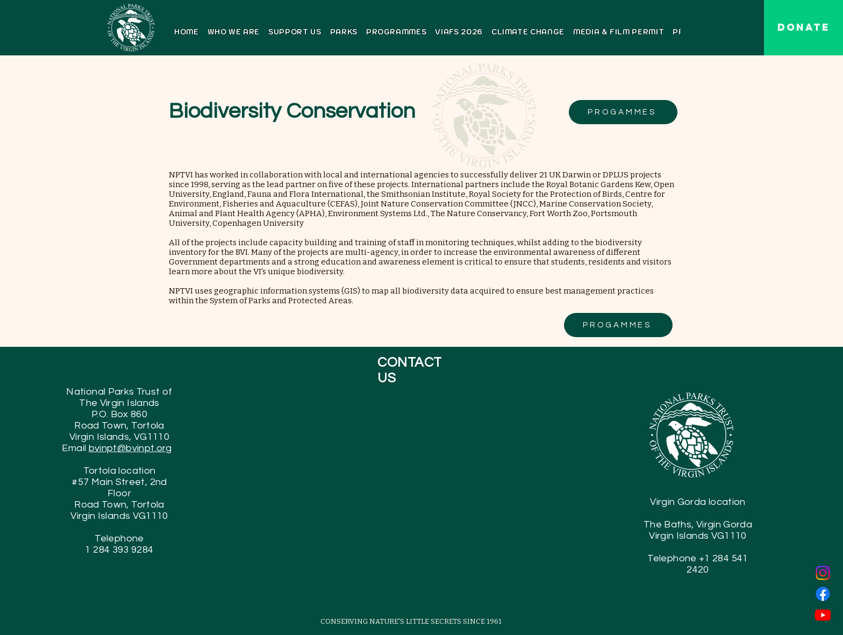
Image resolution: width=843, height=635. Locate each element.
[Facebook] (822, 593)
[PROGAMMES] (623, 112)
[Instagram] (822, 572)
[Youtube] (822, 614)
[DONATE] (803, 27)
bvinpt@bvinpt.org (130, 448)
